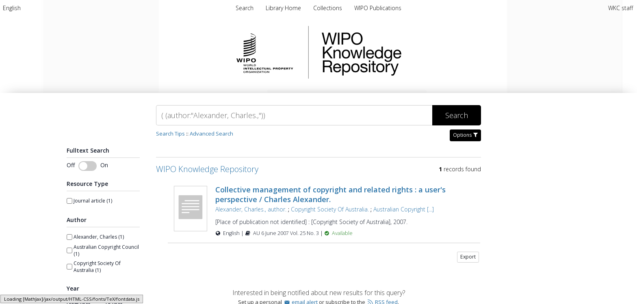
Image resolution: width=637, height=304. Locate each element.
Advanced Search (211, 133)
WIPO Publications (377, 8)
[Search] (294, 115)
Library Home (284, 8)
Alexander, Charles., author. (250, 209)
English (12, 8)
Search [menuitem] (245, 8)
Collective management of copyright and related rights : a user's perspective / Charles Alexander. (330, 194)
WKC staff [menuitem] (620, 8)
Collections (328, 8)
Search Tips (170, 133)
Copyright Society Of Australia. (330, 209)
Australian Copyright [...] (403, 209)
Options (465, 135)
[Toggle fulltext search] (87, 166)
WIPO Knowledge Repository (395, 52)
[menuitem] (12, 8)
